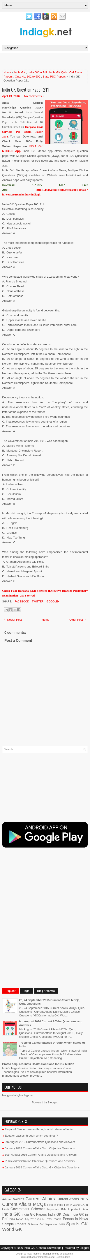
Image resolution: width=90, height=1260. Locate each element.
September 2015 (55, 1224)
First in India (55, 1204)
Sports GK (77, 1223)
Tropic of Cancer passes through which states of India (39, 1129)
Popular (11, 990)
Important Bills (56, 1209)
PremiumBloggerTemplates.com (37, 1257)
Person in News (75, 1219)
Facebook (21, 601)
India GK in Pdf (37, 72)
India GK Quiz (58, 72)
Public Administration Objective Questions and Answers (40, 1161)
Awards (18, 1199)
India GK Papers (34, 1214)
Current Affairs (40, 1198)
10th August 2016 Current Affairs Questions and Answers (41, 1154)
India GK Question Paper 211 (25, 89)
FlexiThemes (34, 1253)
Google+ (52, 601)
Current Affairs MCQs (24, 1204)
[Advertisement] (46, 61)
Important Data (78, 1209)
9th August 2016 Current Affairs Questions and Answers (40, 1142)
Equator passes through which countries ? (31, 1135)
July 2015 (30, 1219)
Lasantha (68, 1253)
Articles (7, 1199)
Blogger (52, 1102)
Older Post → (77, 619)
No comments (33, 96)
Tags (26, 990)
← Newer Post (13, 619)
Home (7, 72)
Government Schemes (28, 1209)
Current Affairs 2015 (72, 1199)
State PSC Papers (54, 76)
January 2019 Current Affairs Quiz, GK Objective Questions (42, 1167)
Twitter (37, 601)
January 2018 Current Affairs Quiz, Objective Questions (40, 1148)
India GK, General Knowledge (42, 1247)
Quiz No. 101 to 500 (27, 76)
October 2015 (44, 1219)
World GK (12, 1229)
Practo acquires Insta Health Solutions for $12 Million (38, 1064)
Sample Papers (14, 1224)
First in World (71, 1204)
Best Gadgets (63, 1257)
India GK (19, 72)
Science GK (36, 1224)
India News (16, 1219)
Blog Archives (46, 990)
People (57, 1219)
